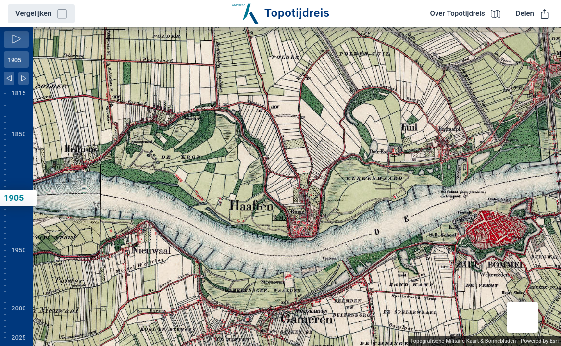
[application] (297, 186)
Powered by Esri (540, 341)
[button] (522, 317)
